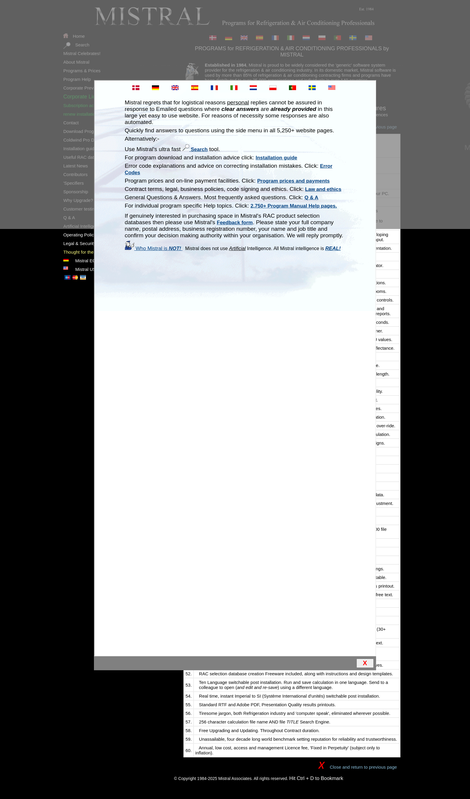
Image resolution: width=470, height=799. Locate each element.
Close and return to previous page (357, 767)
